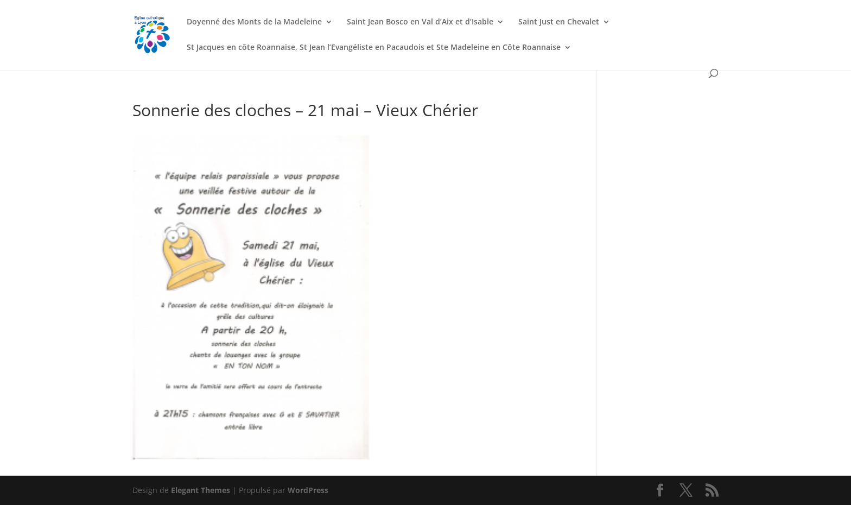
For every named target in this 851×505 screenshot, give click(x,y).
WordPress (308, 490)
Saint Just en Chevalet (558, 22)
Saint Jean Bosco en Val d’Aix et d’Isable (420, 22)
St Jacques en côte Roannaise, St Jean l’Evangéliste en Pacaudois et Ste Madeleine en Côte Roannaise (374, 47)
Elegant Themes (200, 490)
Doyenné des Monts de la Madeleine (254, 22)
